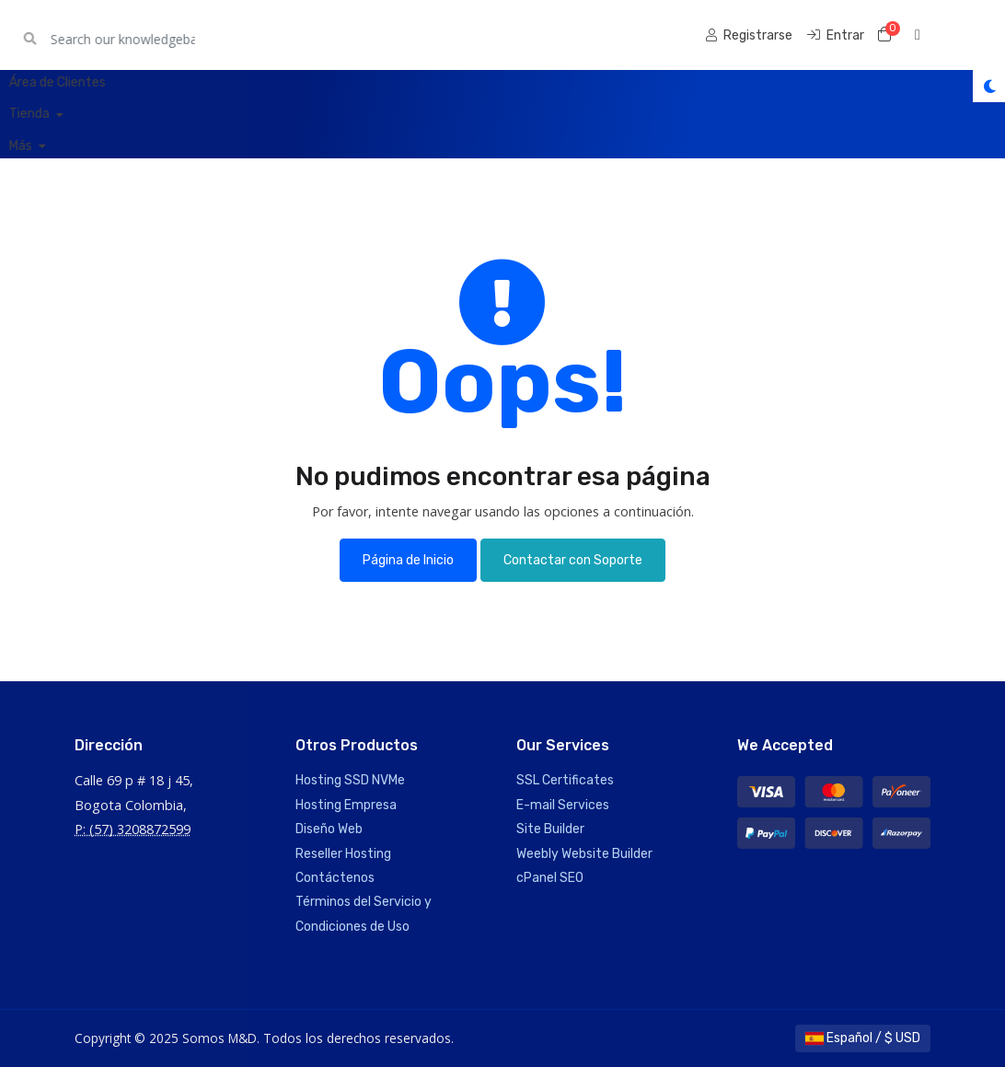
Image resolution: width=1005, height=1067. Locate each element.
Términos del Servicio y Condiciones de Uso (363, 914)
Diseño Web (329, 829)
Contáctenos (335, 878)
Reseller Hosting (343, 854)
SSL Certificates (565, 780)
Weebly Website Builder (584, 854)
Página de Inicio (408, 560)
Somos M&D (128, 34)
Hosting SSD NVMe (350, 780)
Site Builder (550, 829)
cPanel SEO (549, 878)
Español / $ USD (862, 1038)
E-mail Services (562, 805)
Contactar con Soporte (572, 560)
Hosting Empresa (346, 805)
